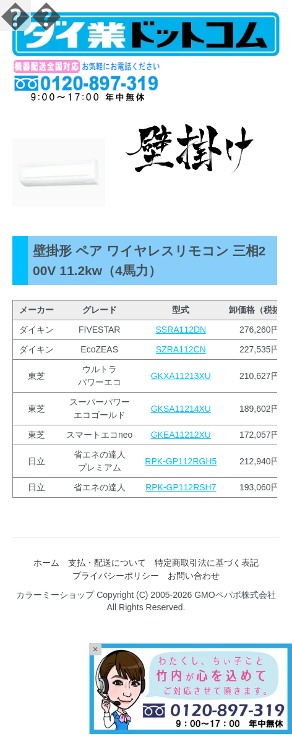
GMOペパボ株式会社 (234, 595)
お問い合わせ (194, 576)
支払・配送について (107, 563)
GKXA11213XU (181, 376)
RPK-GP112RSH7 (180, 487)
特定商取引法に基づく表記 (207, 563)
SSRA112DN (180, 329)
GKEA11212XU (181, 435)
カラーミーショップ (55, 595)
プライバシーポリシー (115, 576)
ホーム (46, 563)
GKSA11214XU (181, 409)
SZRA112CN (181, 349)
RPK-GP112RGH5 (181, 461)
